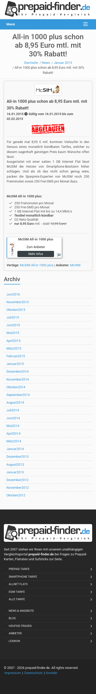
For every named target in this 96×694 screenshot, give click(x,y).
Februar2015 (15, 356)
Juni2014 (13, 418)
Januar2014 (15, 449)
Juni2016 (13, 294)
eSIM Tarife (17, 592)
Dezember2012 (17, 480)
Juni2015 (13, 325)
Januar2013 (15, 472)
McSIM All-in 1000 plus (37, 265)
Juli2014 (12, 410)
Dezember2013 (17, 456)
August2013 (15, 464)
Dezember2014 (17, 371)
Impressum (12, 673)
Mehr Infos (35, 254)
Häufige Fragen (20, 626)
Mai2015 (12, 333)
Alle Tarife (17, 599)
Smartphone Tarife (23, 576)
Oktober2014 (15, 387)
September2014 (18, 395)
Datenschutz (33, 673)
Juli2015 (12, 317)
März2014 (13, 441)
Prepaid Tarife (19, 569)
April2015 (13, 341)
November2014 (17, 379)
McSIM (75, 265)
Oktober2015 (15, 310)
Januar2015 (15, 364)
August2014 (15, 402)
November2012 (17, 487)
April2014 (13, 433)
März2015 (13, 348)
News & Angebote (21, 611)
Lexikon (14, 641)
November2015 (17, 302)
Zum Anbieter (35, 247)
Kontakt (51, 673)
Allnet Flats (18, 584)
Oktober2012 (15, 495)
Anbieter (15, 633)
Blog (12, 618)
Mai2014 (12, 426)
